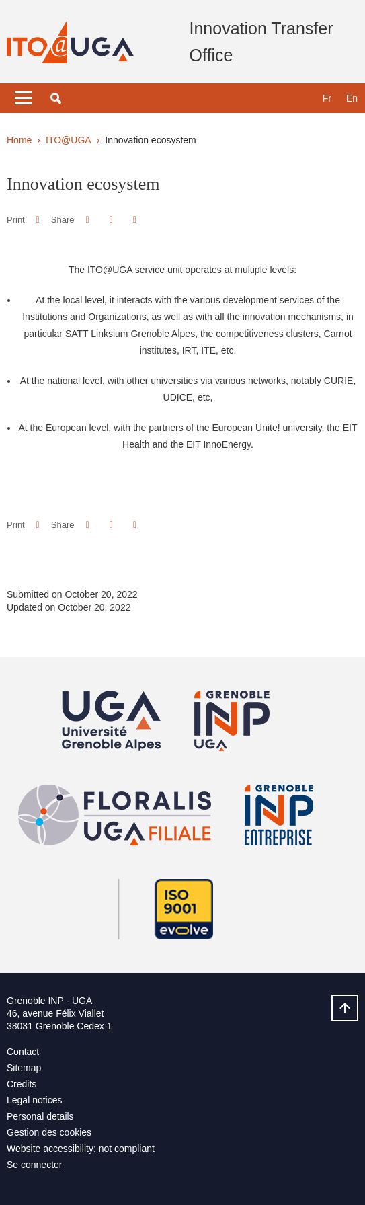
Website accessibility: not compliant (81, 1148)
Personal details (40, 1116)
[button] (56, 98)
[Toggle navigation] (23, 98)
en (352, 98)
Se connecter (35, 1164)
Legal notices (35, 1100)
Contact (23, 1051)
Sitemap (24, 1067)
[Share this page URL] (134, 219)
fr (327, 98)
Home (19, 139)
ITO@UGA (68, 139)
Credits (21, 1084)
